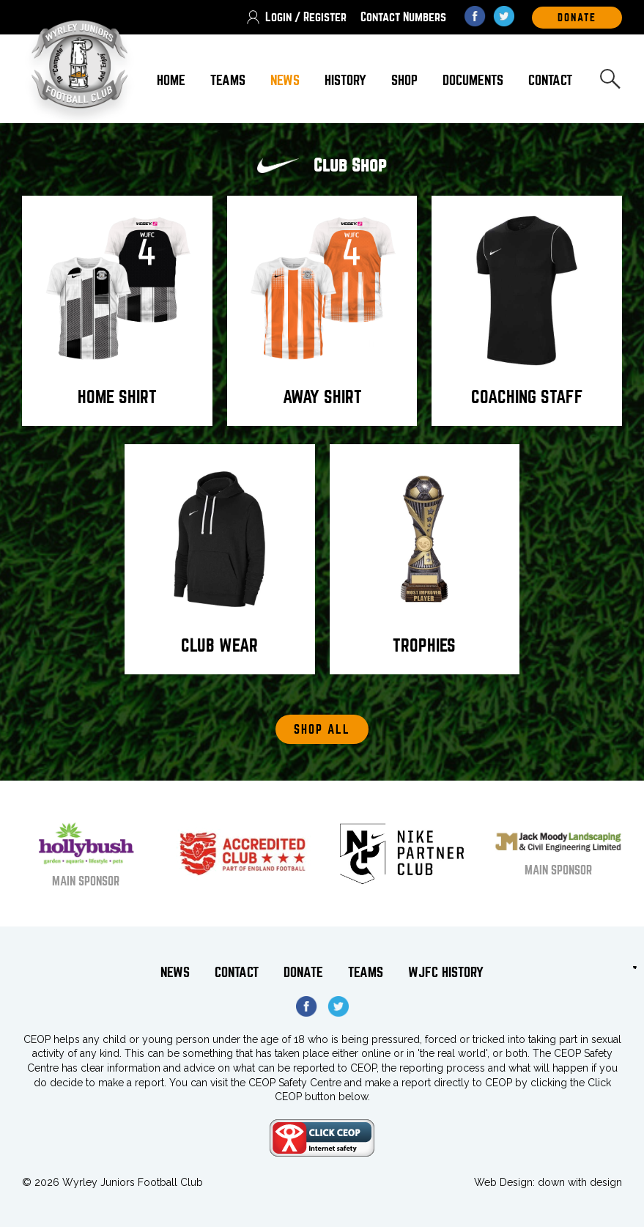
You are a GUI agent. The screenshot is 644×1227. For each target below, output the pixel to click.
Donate (303, 972)
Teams (227, 80)
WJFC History (446, 972)
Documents (473, 80)
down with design (580, 1182)
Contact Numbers (403, 17)
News (285, 80)
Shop (404, 80)
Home (171, 80)
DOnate (577, 17)
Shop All (322, 729)
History (345, 80)
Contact (550, 80)
